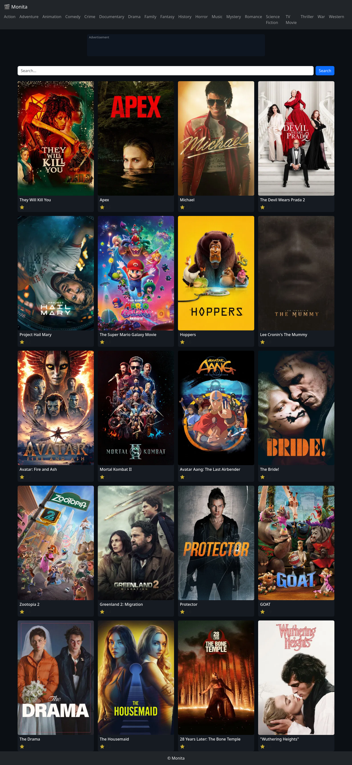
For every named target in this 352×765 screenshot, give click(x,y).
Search (325, 70)
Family (150, 16)
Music (217, 16)
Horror (201, 16)
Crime (89, 16)
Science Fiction (273, 19)
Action (9, 16)
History (184, 16)
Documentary (111, 16)
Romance (253, 16)
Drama (134, 16)
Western (336, 16)
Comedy (72, 16)
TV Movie (291, 19)
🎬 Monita (15, 6)
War (321, 16)
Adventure (28, 16)
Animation (51, 16)
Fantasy (167, 16)
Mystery (233, 16)
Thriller (307, 16)
